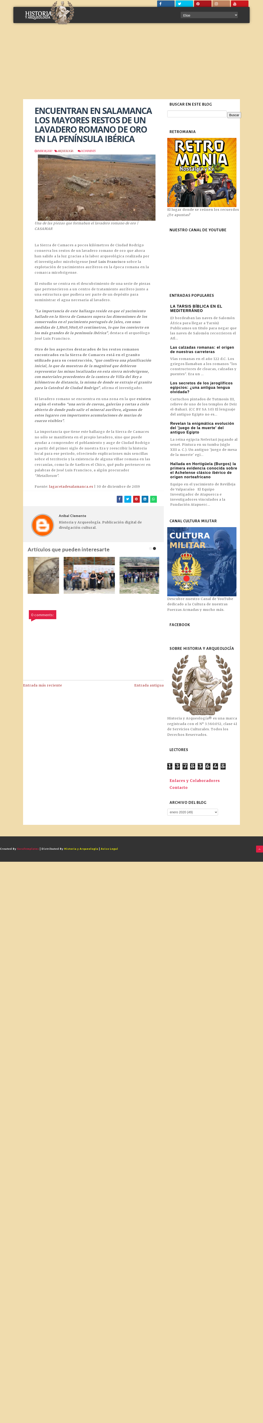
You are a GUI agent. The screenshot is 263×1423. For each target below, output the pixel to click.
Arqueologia (65, 151)
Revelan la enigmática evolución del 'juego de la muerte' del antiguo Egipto (202, 428)
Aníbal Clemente (72, 516)
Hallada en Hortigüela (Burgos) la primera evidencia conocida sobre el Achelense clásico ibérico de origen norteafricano (203, 470)
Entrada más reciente (42, 685)
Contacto (179, 787)
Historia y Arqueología (81, 848)
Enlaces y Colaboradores (195, 780)
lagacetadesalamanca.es (71, 486)
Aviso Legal (109, 848)
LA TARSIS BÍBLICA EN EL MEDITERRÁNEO (196, 308)
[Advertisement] (131, 64)
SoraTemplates (28, 848)
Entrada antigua (149, 685)
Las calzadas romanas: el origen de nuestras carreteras (202, 349)
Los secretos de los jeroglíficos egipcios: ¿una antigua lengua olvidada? (201, 387)
